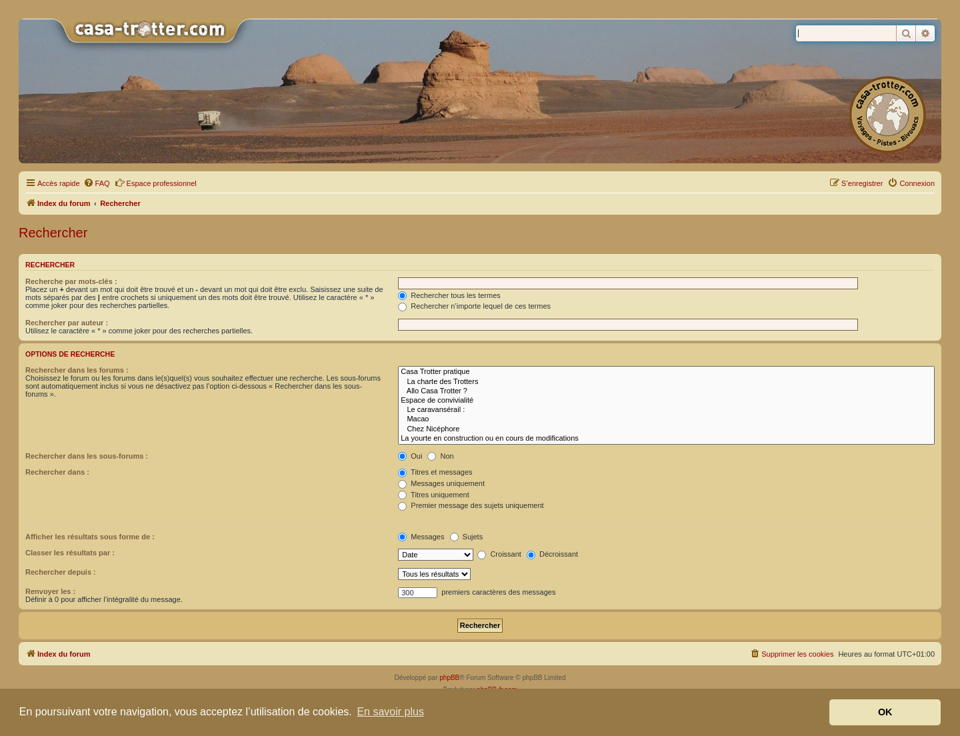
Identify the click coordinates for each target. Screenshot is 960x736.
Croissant (499, 554)
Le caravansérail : (666, 410)
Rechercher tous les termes (449, 295)
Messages (421, 537)
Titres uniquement (433, 495)
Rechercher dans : (57, 472)
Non (440, 456)
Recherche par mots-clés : (71, 281)
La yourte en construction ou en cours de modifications (666, 438)
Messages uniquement (441, 483)
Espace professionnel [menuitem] (156, 182)
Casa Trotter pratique (666, 372)
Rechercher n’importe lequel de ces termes (474, 306)
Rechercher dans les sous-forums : (86, 456)
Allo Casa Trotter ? (666, 391)
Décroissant (552, 554)
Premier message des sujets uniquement (470, 505)
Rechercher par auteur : (66, 323)
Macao (666, 419)
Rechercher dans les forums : (77, 370)
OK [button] (885, 712)
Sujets (466, 537)
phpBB (449, 677)
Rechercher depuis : (60, 572)
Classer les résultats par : (70, 553)
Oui (410, 456)
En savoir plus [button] (390, 711)
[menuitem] (96, 183)
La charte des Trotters (666, 382)
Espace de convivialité (666, 400)
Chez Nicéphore (666, 429)
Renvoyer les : (50, 591)
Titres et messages (435, 472)
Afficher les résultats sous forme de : (90, 537)
